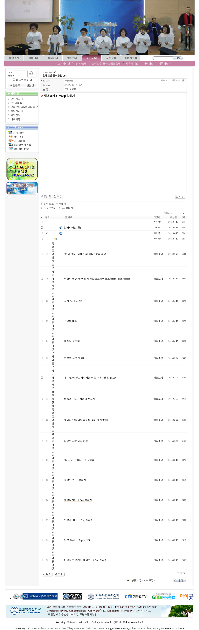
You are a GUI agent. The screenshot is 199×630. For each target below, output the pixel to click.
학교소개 (14, 58)
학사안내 (18, 136)
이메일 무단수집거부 (82, 614)
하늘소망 (69, 81)
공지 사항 (18, 132)
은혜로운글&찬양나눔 (22, 107)
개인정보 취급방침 (58, 614)
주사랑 (157, 221)
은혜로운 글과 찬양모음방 (106, 63)
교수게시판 (63, 63)
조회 (184, 217)
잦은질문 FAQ (21, 149)
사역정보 (148, 63)
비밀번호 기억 (24, 80)
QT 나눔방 (81, 63)
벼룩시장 (164, 63)
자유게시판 (132, 63)
